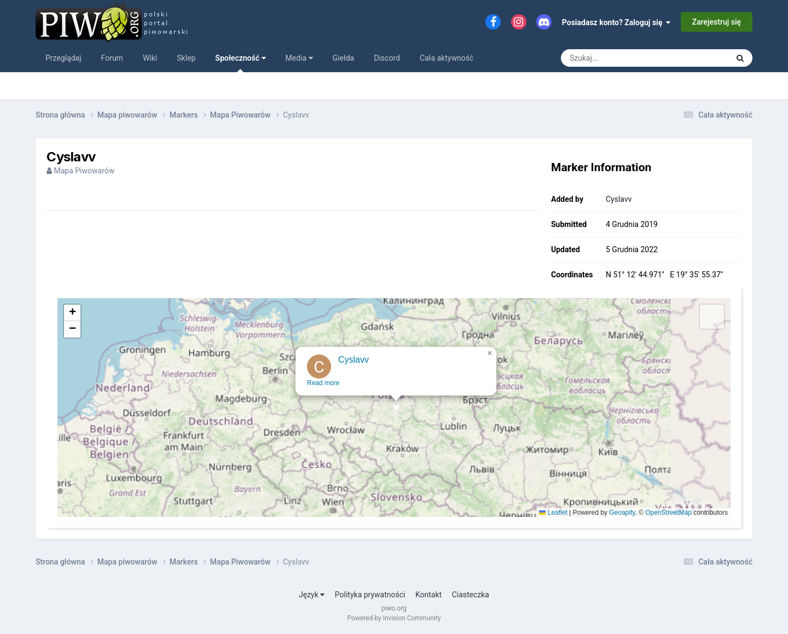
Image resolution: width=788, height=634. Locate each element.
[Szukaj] (620, 58)
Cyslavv (618, 199)
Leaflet (553, 512)
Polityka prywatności (370, 594)
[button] (397, 416)
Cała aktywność (446, 58)
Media (299, 58)
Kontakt (428, 594)
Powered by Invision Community (394, 618)
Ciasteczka (470, 594)
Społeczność (240, 63)
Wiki (150, 58)
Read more (324, 390)
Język (312, 594)
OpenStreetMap (668, 512)
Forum (112, 58)
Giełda (344, 58)
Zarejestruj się (716, 22)
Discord (387, 58)
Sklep (186, 58)
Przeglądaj (63, 58)
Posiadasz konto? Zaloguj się (616, 22)
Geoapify (622, 512)
